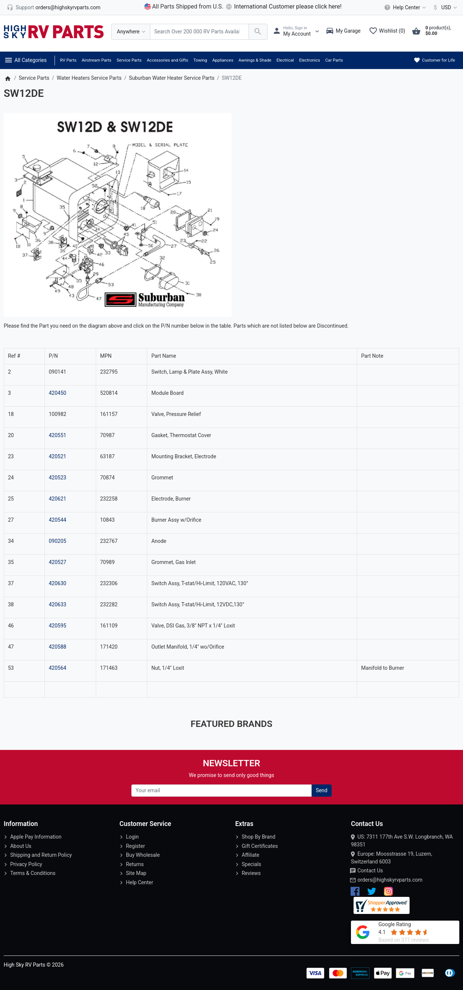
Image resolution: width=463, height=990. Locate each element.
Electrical (285, 60)
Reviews (251, 873)
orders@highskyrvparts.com (389, 880)
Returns (135, 864)
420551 (57, 435)
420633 (57, 604)
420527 (57, 562)
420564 (57, 668)
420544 (57, 520)
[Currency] (443, 7)
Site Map (136, 873)
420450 (57, 393)
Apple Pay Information (35, 837)
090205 (57, 541)
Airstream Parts (96, 60)
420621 (57, 499)
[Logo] (54, 31)
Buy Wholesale (143, 855)
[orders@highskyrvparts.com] (54, 7)
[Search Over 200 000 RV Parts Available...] (199, 32)
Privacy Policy (26, 864)
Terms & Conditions (32, 873)
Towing (200, 60)
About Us (20, 846)
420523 (57, 478)
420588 (57, 647)
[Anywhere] (130, 32)
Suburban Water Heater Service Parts (171, 78)
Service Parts (128, 60)
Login (132, 837)
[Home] (8, 78)
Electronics (309, 60)
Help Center (139, 882)
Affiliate (250, 855)
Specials (251, 864)
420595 (57, 626)
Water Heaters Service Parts (89, 78)
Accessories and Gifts (167, 60)
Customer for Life (434, 60)
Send (321, 790)
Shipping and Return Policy (41, 855)
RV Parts (68, 60)
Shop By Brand (258, 837)
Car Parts (334, 60)
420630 (57, 583)
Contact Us (370, 870)
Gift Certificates (260, 846)
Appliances (222, 60)
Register (135, 846)
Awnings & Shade (255, 60)
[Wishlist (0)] (389, 31)
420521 (57, 456)
